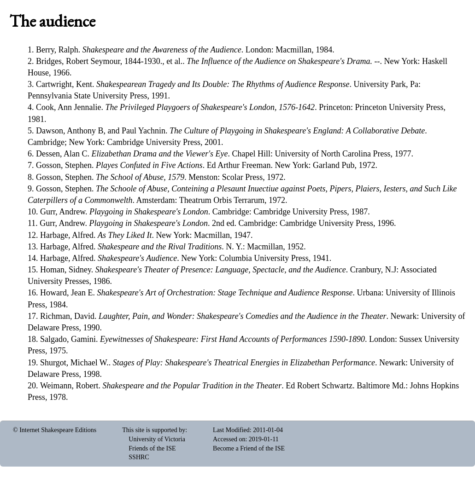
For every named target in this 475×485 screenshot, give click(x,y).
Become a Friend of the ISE (249, 448)
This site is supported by (153, 430)
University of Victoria (157, 439)
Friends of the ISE (152, 448)
